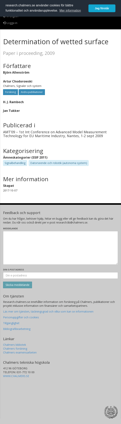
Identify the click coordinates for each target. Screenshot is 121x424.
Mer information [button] (70, 10)
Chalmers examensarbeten (20, 352)
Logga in (10, 23)
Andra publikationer (32, 92)
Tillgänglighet (11, 323)
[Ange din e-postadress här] (60, 275)
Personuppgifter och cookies (21, 317)
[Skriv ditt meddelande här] (60, 248)
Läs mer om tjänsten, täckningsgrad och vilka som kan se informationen (48, 311)
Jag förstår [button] (102, 8)
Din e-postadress (13, 269)
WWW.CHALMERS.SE (16, 376)
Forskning (10, 92)
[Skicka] (17, 285)
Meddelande (10, 228)
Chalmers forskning (15, 348)
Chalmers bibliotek (14, 345)
